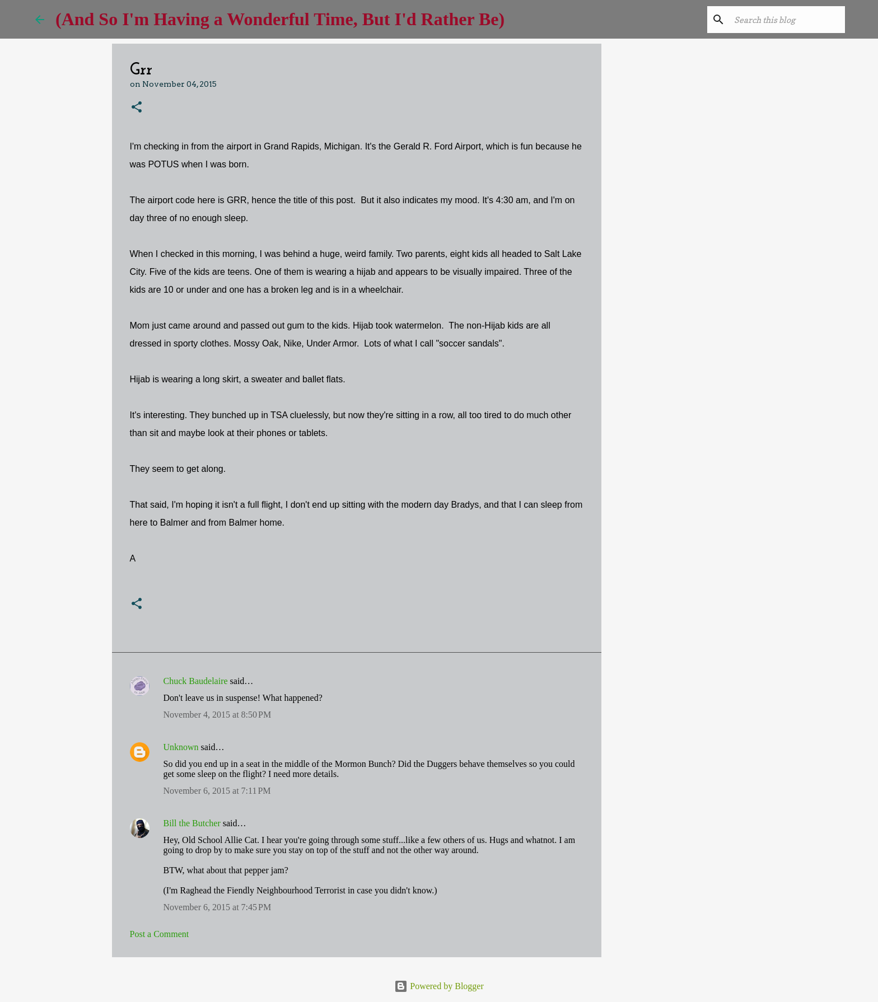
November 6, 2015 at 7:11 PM (217, 790)
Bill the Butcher (192, 823)
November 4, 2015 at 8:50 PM (218, 714)
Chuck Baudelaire (196, 681)
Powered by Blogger (439, 986)
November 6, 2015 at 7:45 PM (218, 907)
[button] (136, 107)
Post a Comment (159, 934)
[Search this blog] (786, 19)
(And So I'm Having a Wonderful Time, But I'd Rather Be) (280, 19)
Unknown (181, 747)
